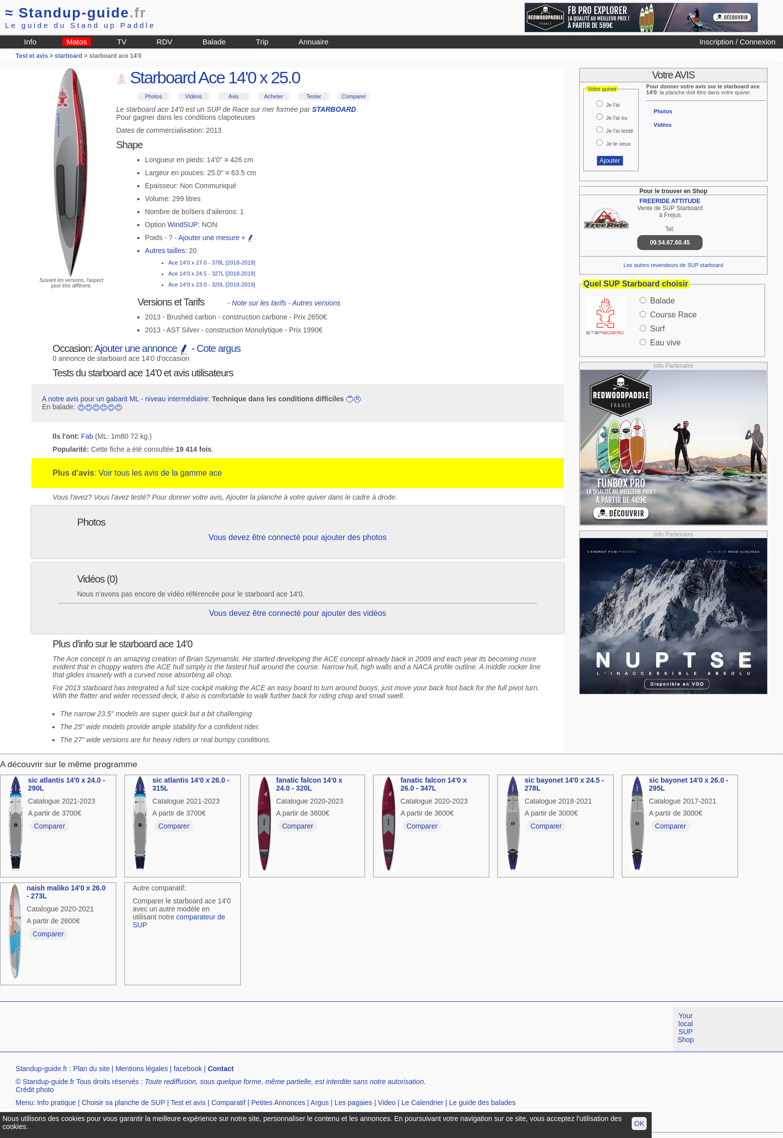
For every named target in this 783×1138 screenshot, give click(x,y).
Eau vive (665, 342)
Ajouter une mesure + (216, 238)
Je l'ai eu (616, 118)
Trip (262, 41)
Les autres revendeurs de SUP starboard (674, 265)
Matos (76, 41)
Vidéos (193, 96)
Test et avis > (34, 55)
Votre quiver (602, 89)
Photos (153, 96)
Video (387, 1103)
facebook (188, 1069)
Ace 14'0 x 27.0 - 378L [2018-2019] (211, 263)
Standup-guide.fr (41, 1069)
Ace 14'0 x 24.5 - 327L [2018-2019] (211, 274)
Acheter (273, 96)
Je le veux (618, 144)
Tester (313, 96)
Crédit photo (34, 1090)
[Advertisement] (182, 1029)
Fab (87, 436)
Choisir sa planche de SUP (123, 1103)
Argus (320, 1103)
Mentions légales (141, 1069)
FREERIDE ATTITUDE (669, 201)
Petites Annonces (278, 1103)
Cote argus (219, 348)
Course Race (673, 314)
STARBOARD (334, 109)
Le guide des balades (482, 1103)
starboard (68, 55)
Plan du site (91, 1069)
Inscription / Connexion (737, 41)
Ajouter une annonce (141, 348)
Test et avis (188, 1103)
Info (30, 41)
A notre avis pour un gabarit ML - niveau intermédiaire (125, 399)
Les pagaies (354, 1103)
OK (639, 1124)
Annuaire (314, 41)
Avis (234, 96)
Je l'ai (613, 105)
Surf (657, 328)
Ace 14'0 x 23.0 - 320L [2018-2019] (211, 284)
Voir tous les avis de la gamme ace (160, 473)
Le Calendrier (422, 1103)
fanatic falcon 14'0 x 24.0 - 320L (309, 784)
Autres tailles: (166, 251)
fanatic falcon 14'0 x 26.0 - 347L (433, 784)
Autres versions (316, 303)
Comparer (354, 96)
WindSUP (183, 225)
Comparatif (228, 1103)
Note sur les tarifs (259, 303)
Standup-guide (75, 12)
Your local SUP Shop (686, 1028)
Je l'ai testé (619, 131)
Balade (214, 41)
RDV (165, 41)
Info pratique (56, 1103)
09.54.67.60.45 (670, 242)
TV (121, 41)
